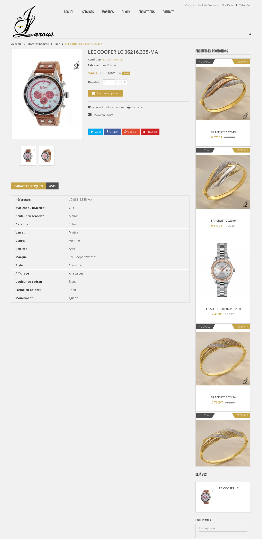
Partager (112, 131)
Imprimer (137, 107)
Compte (189, 5)
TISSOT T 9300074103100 (223, 309)
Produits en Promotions (211, 51)
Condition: (94, 59)
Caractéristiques (28, 186)
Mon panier (228, 5)
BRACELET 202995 (223, 486)
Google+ (131, 131)
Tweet (95, 131)
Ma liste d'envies (208, 5)
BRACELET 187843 (223, 132)
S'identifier (245, 5)
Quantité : (94, 82)
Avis (52, 186)
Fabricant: (94, 65)
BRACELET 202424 (223, 397)
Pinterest (150, 131)
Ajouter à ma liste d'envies (108, 107)
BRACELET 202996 (223, 220)
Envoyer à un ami (103, 115)
